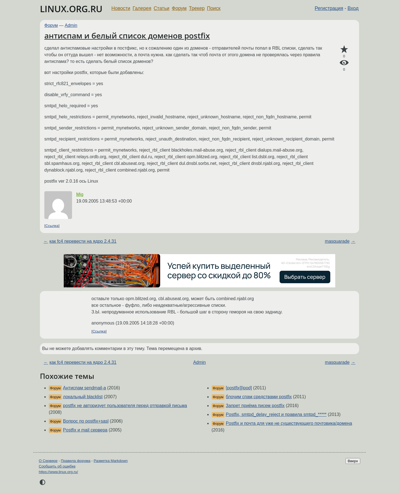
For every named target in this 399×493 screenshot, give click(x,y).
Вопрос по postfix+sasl (86, 421)
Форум (179, 8)
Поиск (214, 8)
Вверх (353, 461)
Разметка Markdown (111, 461)
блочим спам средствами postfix (259, 396)
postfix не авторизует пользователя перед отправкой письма (125, 405)
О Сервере (48, 461)
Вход (353, 8)
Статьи (161, 8)
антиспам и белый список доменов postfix (127, 35)
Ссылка (51, 226)
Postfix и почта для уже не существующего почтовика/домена (289, 423)
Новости (120, 8)
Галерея (142, 8)
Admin (71, 25)
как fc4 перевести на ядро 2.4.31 (82, 241)
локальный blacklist (83, 396)
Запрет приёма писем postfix (255, 405)
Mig (79, 194)
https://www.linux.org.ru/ (58, 472)
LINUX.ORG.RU (71, 9)
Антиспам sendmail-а (84, 387)
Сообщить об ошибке (57, 466)
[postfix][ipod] (239, 387)
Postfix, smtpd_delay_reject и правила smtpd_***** (276, 414)
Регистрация (329, 8)
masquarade (337, 241)
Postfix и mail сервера (85, 430)
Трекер (197, 8)
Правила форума (76, 461)
